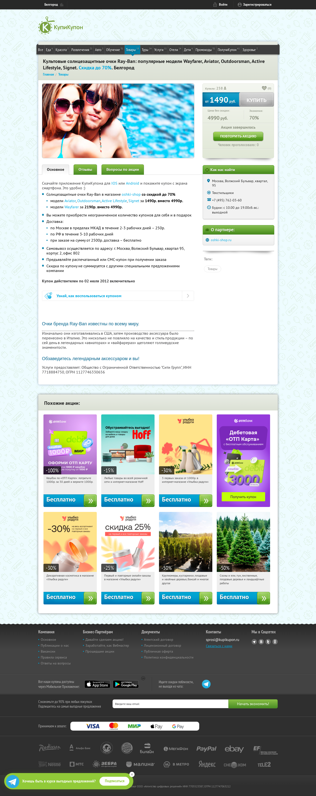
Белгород (51, 4)
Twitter (268, 641)
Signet (133, 200)
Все (40, 49)
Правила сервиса (54, 657)
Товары (132, 49)
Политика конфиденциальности (169, 657)
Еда (49, 49)
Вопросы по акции (122, 169)
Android (133, 183)
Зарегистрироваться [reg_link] (257, 4)
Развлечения (81, 49)
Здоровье (250, 49)
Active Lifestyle (114, 200)
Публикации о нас (55, 645)
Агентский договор (158, 639)
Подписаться (114, 781)
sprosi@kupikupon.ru (222, 639)
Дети (188, 49)
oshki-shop (131, 194)
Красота (62, 49)
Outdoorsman (88, 200)
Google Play (126, 684)
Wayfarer (71, 206)
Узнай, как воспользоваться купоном (89, 295)
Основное (55, 169)
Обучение (114, 49)
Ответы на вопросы (56, 663)
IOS (114, 183)
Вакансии (48, 651)
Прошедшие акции (99, 651)
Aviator (70, 200)
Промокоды (205, 49)
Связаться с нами (219, 646)
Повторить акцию (238, 136)
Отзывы (85, 169)
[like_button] (264, 88)
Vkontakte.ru (261, 641)
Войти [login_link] (223, 4)
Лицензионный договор (162, 645)
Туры (147, 49)
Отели (175, 49)
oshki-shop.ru (221, 240)
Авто (99, 49)
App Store (97, 684)
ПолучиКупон (229, 49)
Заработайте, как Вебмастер (107, 645)
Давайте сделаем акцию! (104, 639)
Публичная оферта (158, 651)
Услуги (160, 49)
